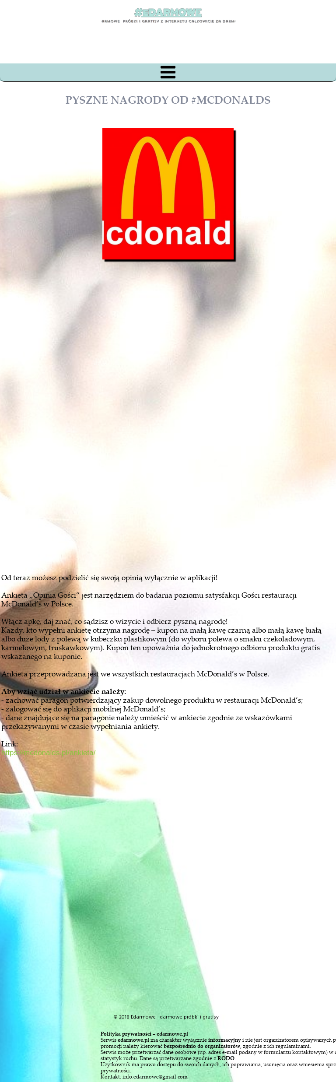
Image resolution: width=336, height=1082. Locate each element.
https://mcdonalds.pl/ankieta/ (48, 753)
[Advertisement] (175, 461)
